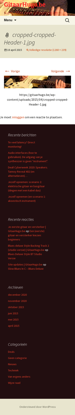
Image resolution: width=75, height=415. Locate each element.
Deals (11, 352)
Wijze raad (14, 383)
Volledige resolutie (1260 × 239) (47, 50)
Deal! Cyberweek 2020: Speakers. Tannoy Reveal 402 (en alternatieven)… (28, 172)
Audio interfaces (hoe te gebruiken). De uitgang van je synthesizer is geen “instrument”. (28, 157)
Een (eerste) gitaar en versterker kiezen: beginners (26, 235)
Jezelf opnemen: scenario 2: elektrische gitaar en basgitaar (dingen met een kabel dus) (26, 186)
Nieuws (12, 364)
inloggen (18, 117)
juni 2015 (13, 313)
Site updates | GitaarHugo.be (25, 264)
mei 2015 (13, 319)
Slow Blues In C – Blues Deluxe (26, 268)
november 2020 (17, 301)
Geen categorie (17, 358)
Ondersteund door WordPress (37, 407)
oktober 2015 (16, 307)
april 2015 (13, 326)
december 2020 (17, 294)
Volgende (61, 71)
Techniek (13, 370)
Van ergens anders (19, 376)
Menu (8, 20)
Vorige (12, 71)
